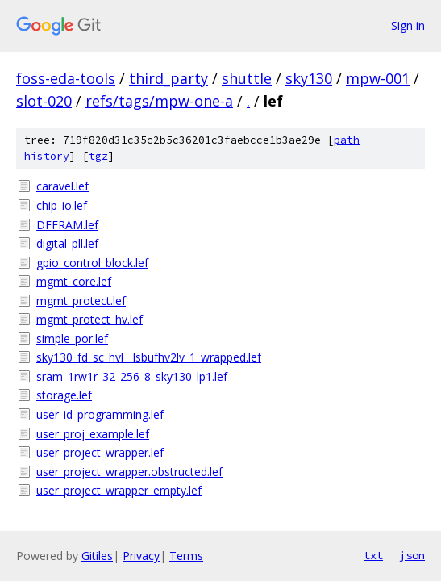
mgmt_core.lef (73, 281)
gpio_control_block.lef (92, 262)
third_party (168, 78)
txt (373, 555)
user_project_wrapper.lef (100, 452)
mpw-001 (378, 78)
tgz (98, 156)
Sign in (408, 25)
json (412, 555)
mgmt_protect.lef (81, 300)
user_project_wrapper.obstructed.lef (129, 471)
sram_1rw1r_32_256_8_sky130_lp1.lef (131, 376)
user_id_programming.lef (100, 414)
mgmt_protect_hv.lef (89, 319)
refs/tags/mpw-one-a (159, 101)
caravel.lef (62, 186)
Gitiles (97, 555)
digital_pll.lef (67, 243)
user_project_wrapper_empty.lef (119, 490)
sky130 (308, 78)
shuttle (247, 78)
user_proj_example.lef (92, 433)
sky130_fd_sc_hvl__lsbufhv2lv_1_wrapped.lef (148, 357)
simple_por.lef (72, 338)
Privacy (141, 555)
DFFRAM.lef (67, 224)
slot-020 (44, 101)
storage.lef (64, 395)
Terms (186, 555)
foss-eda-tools (65, 78)
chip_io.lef (61, 205)
